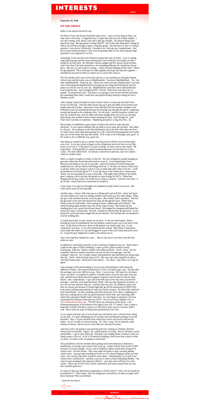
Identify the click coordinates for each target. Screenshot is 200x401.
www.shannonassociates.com (73, 302)
